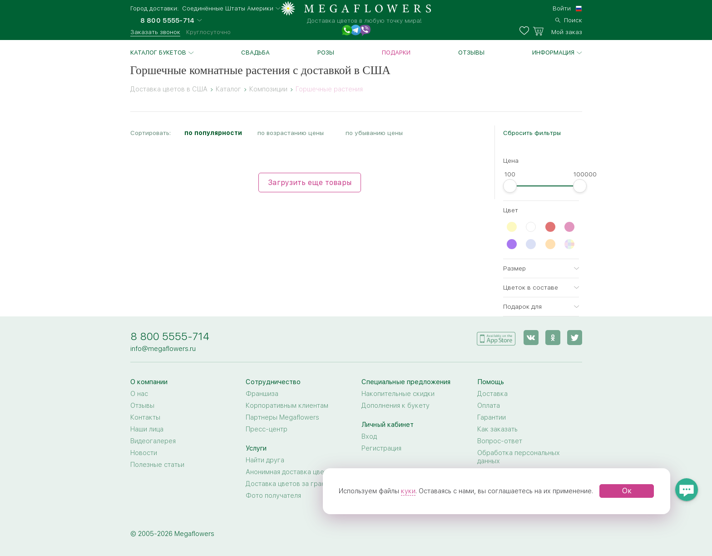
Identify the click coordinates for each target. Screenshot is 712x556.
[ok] (552, 337)
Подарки (396, 52)
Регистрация (381, 448)
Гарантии (491, 417)
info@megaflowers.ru (163, 349)
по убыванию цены (374, 132)
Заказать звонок (155, 31)
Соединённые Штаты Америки (227, 8)
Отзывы (471, 52)
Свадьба (255, 52)
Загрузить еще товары (309, 182)
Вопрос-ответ (499, 441)
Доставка (492, 394)
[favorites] (526, 31)
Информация (553, 52)
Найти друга (265, 460)
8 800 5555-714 (169, 336)
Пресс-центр (266, 429)
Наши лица (146, 429)
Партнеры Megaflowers (282, 417)
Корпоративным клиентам (287, 405)
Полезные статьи (157, 465)
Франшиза (262, 394)
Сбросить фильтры (532, 132)
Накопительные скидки (398, 394)
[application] (496, 337)
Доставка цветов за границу (291, 484)
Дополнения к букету (395, 405)
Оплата (488, 405)
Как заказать (497, 429)
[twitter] (574, 337)
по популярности (213, 132)
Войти (562, 8)
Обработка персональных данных (518, 457)
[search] (568, 19)
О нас (139, 394)
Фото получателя (273, 495)
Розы (325, 52)
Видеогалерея (153, 441)
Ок (627, 490)
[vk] (531, 337)
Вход (369, 436)
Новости (143, 453)
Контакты (145, 417)
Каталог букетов (158, 52)
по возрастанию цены (290, 132)
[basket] (557, 31)
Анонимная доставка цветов (290, 472)
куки (408, 491)
